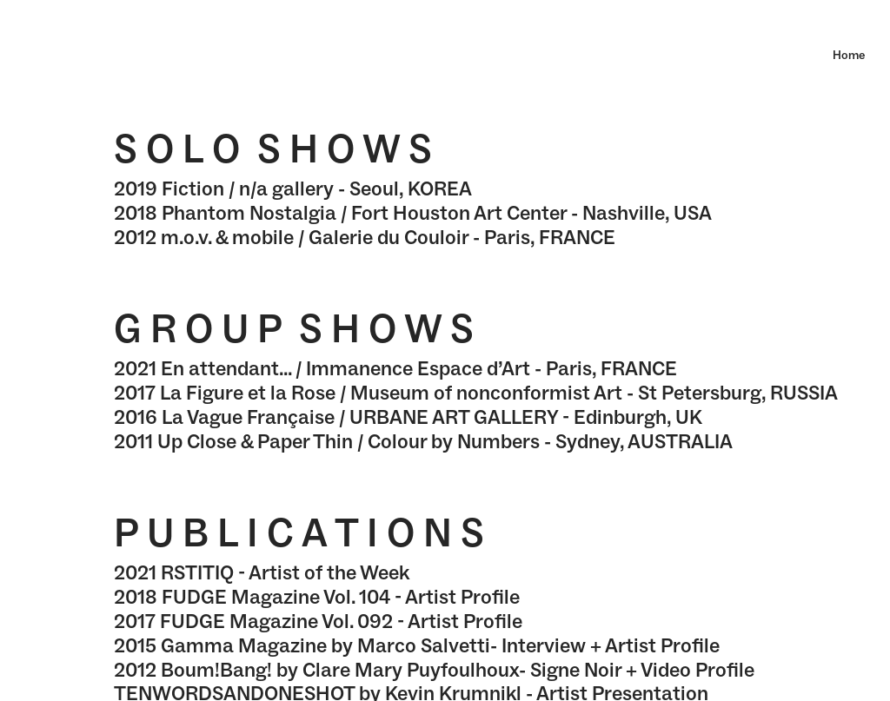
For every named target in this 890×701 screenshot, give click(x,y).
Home (849, 55)
